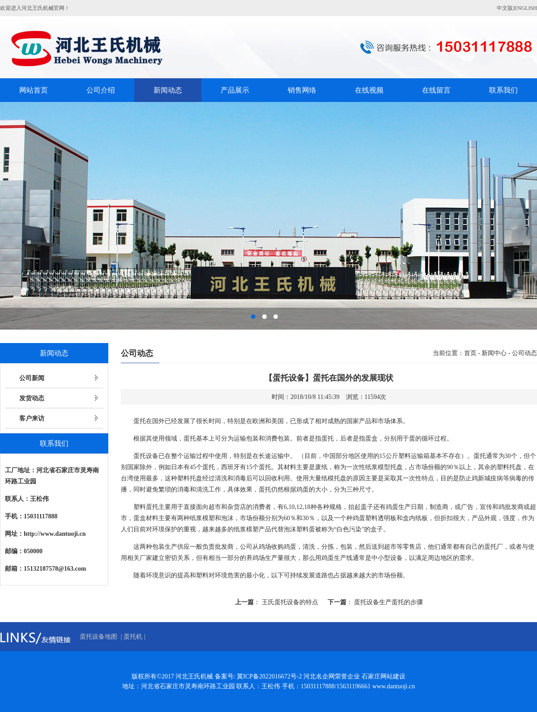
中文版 (505, 8)
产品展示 (235, 90)
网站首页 (33, 90)
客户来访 (31, 418)
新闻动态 (167, 90)
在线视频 (369, 90)
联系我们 (503, 90)
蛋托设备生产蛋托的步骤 (388, 602)
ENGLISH (525, 8)
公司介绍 (100, 90)
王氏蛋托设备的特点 (290, 602)
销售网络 (302, 90)
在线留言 (436, 90)
